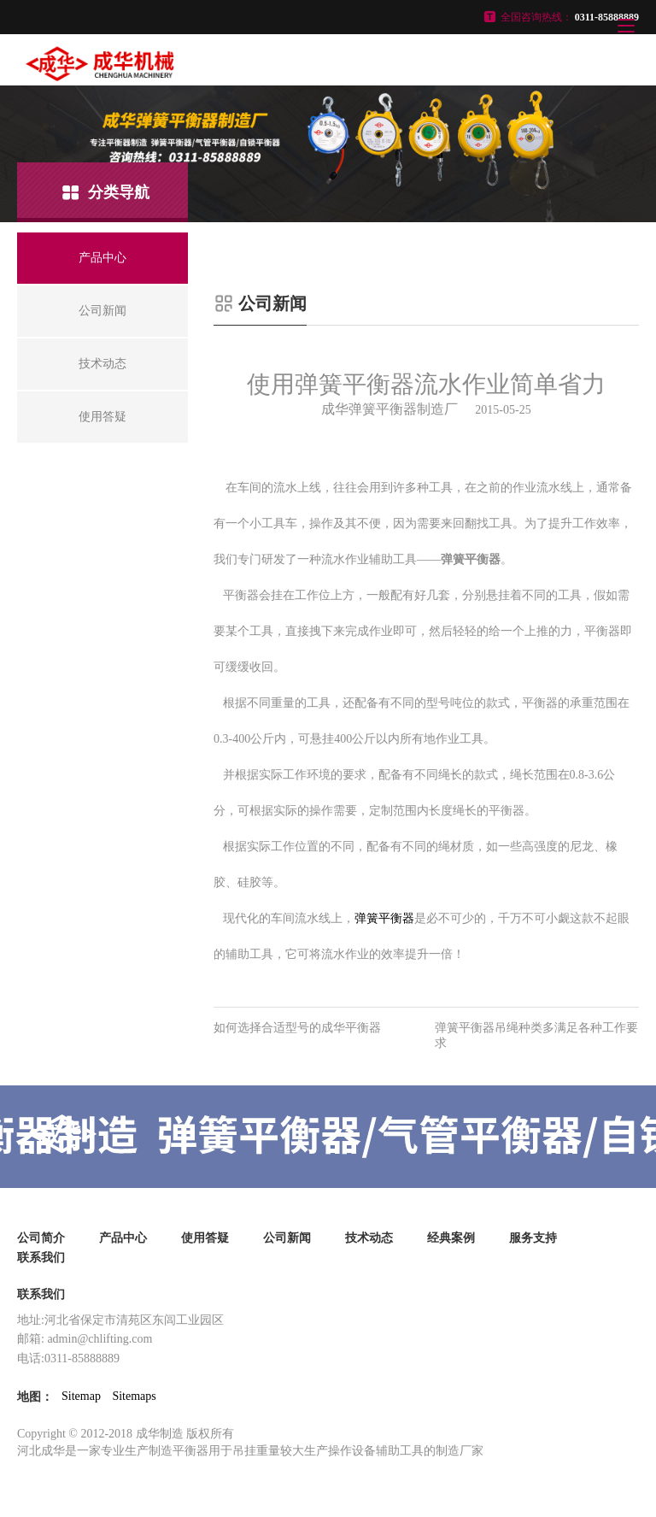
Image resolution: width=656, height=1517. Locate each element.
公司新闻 (287, 1238)
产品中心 (123, 1238)
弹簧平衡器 (384, 918)
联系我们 (41, 1257)
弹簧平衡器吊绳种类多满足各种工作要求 (536, 1035)
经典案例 (451, 1238)
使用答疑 (205, 1238)
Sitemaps (133, 1396)
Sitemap (81, 1396)
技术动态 (369, 1238)
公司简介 (41, 1238)
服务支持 (533, 1238)
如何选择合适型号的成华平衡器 (297, 1027)
